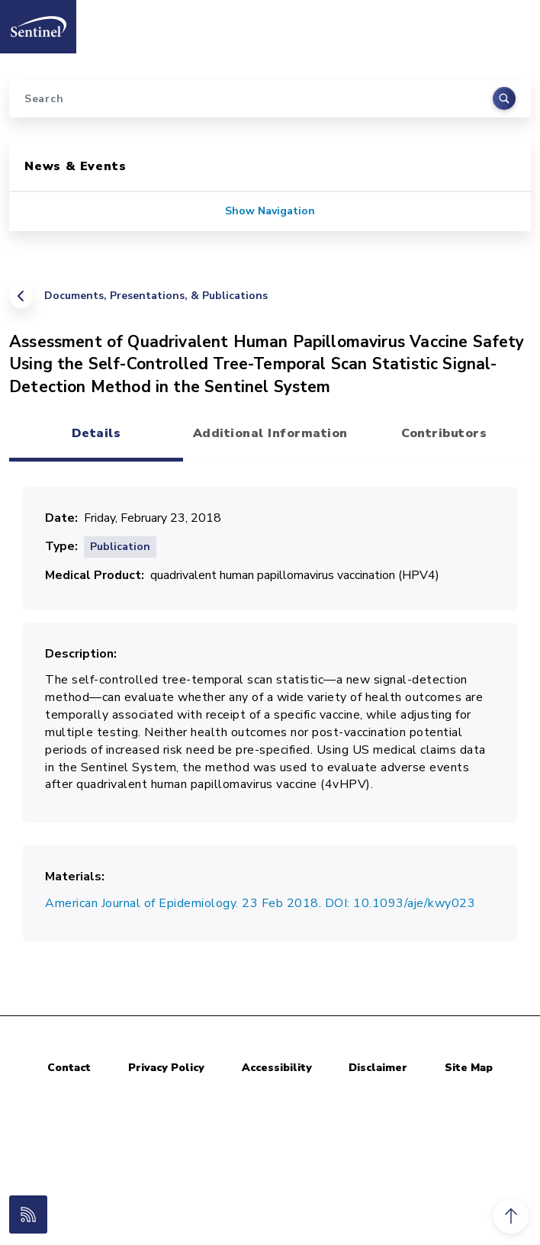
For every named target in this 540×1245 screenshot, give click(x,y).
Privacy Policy (166, 1067)
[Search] (270, 98)
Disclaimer (378, 1067)
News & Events (75, 166)
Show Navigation (270, 211)
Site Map (469, 1067)
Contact (69, 1067)
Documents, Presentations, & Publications (156, 295)
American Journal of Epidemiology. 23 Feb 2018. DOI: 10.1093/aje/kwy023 (260, 903)
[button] (511, 1216)
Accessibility (277, 1067)
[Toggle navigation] (512, 22)
